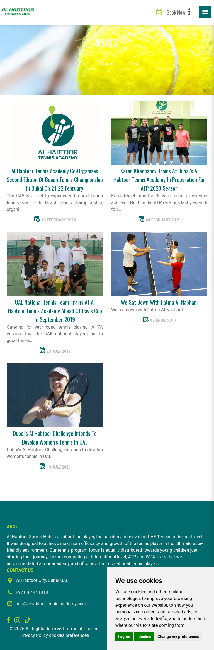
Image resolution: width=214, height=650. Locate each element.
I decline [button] (144, 636)
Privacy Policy (34, 635)
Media (107, 63)
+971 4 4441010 (32, 592)
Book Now (176, 12)
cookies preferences (69, 635)
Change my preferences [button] (178, 636)
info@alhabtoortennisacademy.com (51, 603)
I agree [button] (124, 636)
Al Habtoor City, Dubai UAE (42, 580)
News (133, 63)
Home (80, 63)
